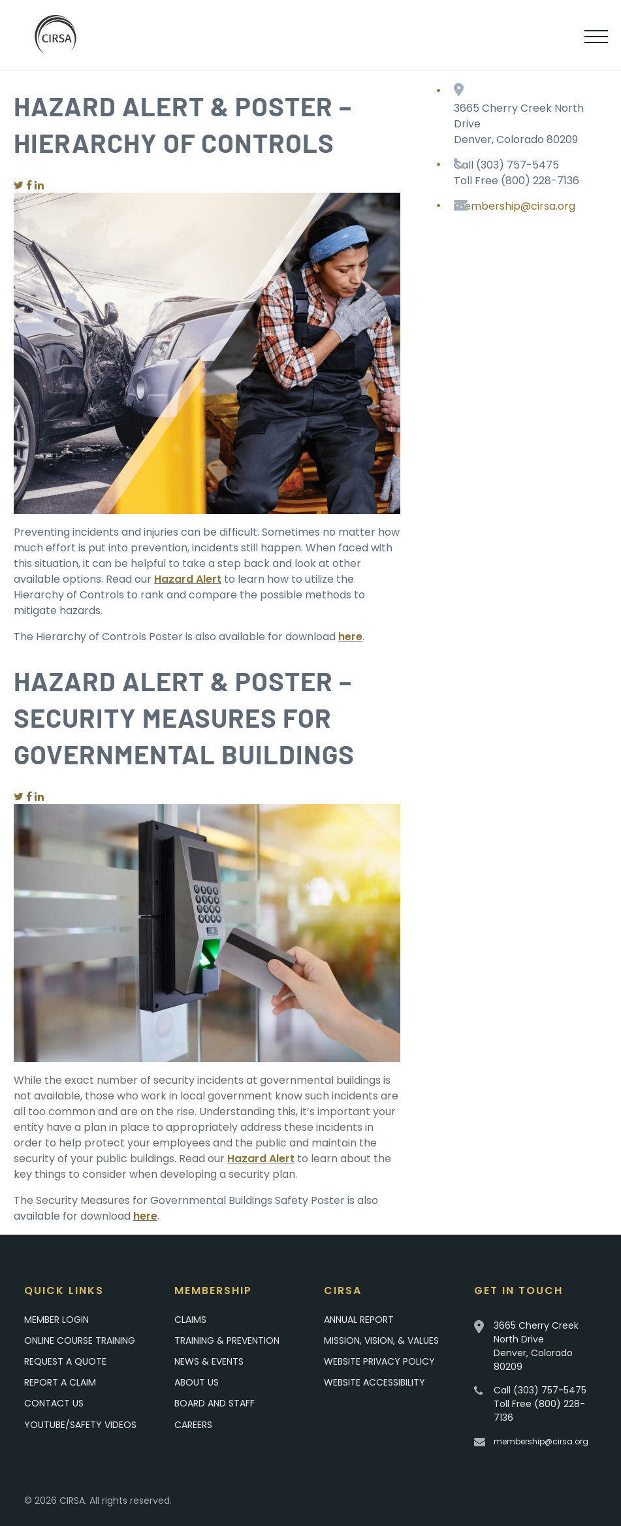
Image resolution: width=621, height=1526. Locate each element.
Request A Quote (65, 1361)
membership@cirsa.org (514, 206)
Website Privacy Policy (379, 1361)
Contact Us (54, 1403)
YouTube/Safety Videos (80, 1424)
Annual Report (359, 1319)
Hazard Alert (187, 579)
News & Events (209, 1361)
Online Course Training (79, 1340)
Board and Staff (214, 1403)
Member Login (56, 1319)
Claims (190, 1319)
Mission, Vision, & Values (381, 1340)
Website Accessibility (374, 1382)
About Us (196, 1382)
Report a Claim (60, 1382)
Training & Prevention (226, 1340)
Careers (193, 1425)
